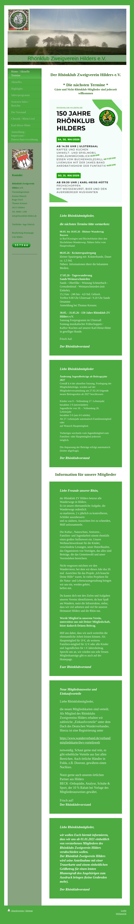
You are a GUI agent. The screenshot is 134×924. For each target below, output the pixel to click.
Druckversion (16, 910)
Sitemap (29, 910)
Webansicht (121, 913)
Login (123, 910)
